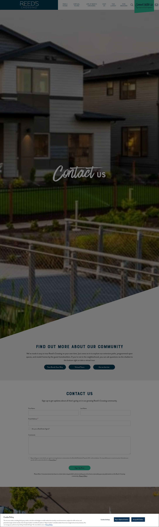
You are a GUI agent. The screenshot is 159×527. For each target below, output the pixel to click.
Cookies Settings (105, 520)
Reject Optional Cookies (121, 520)
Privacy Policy (49, 525)
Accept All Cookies (138, 520)
